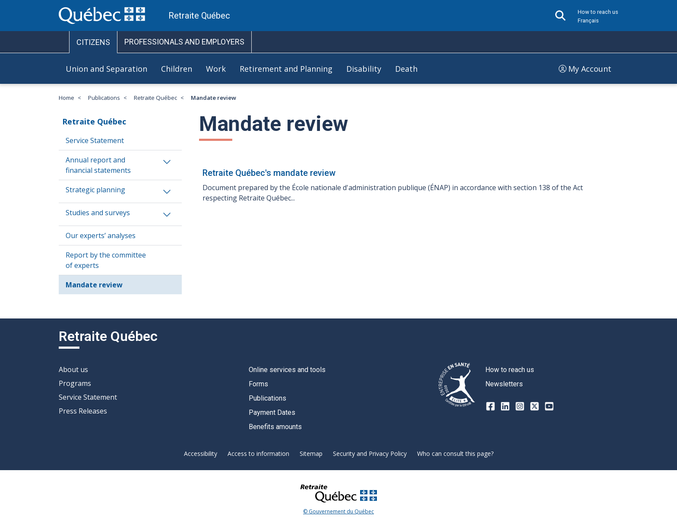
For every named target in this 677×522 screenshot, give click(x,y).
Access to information (258, 453)
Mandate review (94, 285)
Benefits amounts (275, 427)
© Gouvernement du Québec (338, 511)
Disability (363, 69)
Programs (75, 383)
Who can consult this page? (455, 453)
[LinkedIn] (505, 406)
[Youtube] (549, 406)
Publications (104, 98)
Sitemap (311, 453)
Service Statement (95, 140)
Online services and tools (287, 370)
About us (73, 369)
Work (216, 69)
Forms (258, 384)
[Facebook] (490, 406)
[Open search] (560, 15)
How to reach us (598, 12)
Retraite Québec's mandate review (268, 173)
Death (406, 69)
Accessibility (200, 453)
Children (176, 69)
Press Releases (83, 411)
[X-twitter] (534, 406)
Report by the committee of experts (106, 260)
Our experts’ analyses (101, 235)
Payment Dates (272, 412)
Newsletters (504, 384)
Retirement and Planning (286, 69)
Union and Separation (106, 69)
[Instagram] (519, 406)
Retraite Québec (155, 98)
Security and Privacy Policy (370, 453)
